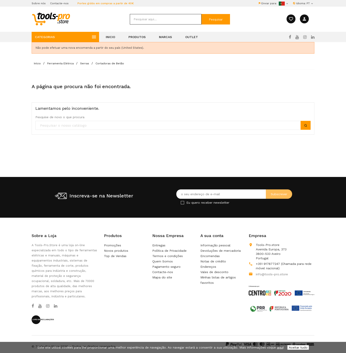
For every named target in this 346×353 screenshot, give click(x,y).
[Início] (38, 63)
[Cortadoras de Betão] (110, 63)
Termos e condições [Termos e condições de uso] (167, 256)
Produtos (137, 37)
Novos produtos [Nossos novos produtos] (116, 250)
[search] (165, 19)
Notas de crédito (213, 261)
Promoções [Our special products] (112, 245)
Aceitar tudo (298, 347)
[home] (51, 18)
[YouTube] (297, 37)
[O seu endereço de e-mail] (234, 194)
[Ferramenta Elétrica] (61, 63)
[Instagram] (305, 37)
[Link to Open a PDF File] (281, 286)
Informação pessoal (215, 245)
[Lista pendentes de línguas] (310, 3)
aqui (280, 347)
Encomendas (210, 256)
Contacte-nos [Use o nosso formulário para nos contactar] (162, 272)
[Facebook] (290, 37)
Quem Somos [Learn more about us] (162, 261)
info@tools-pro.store (272, 274)
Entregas (158, 245)
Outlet (191, 37)
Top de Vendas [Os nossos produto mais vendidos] (115, 256)
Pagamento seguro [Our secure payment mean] (166, 266)
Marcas (165, 37)
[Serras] (85, 63)
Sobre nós (39, 3)
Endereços (208, 266)
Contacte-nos (59, 3)
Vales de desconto (214, 272)
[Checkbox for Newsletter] (182, 202)
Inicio (110, 37)
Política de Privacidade (169, 250)
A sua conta (212, 235)
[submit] (215, 19)
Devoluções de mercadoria (220, 250)
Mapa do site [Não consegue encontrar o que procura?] (162, 277)
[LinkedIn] (312, 37)
